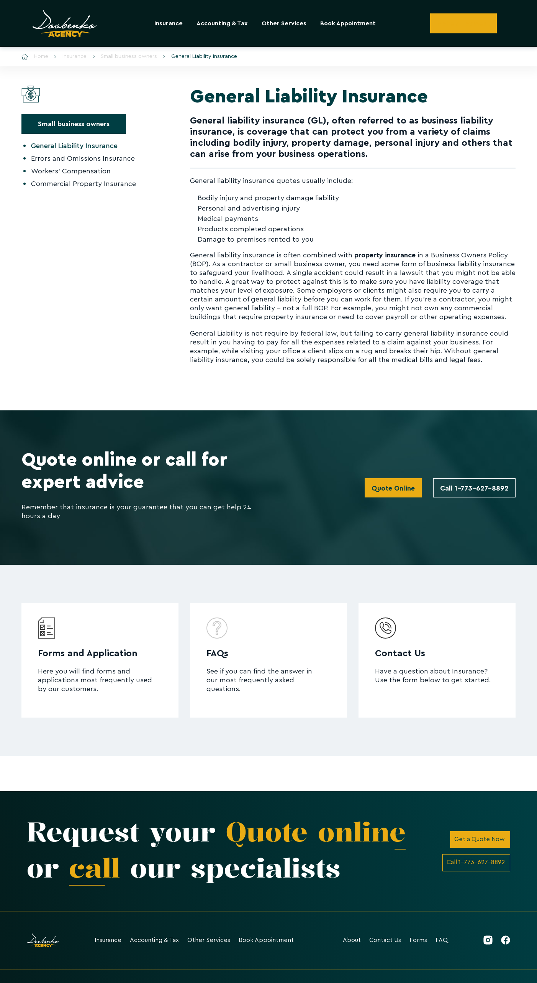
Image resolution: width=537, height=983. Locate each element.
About (352, 940)
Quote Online (393, 488)
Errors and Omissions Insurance (83, 158)
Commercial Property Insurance (83, 183)
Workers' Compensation (71, 171)
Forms (418, 940)
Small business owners (125, 56)
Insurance (168, 23)
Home (34, 56)
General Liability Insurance (200, 56)
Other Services (284, 23)
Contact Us (385, 940)
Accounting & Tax (222, 23)
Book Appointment (348, 23)
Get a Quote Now (479, 839)
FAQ (441, 940)
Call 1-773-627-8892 (474, 488)
